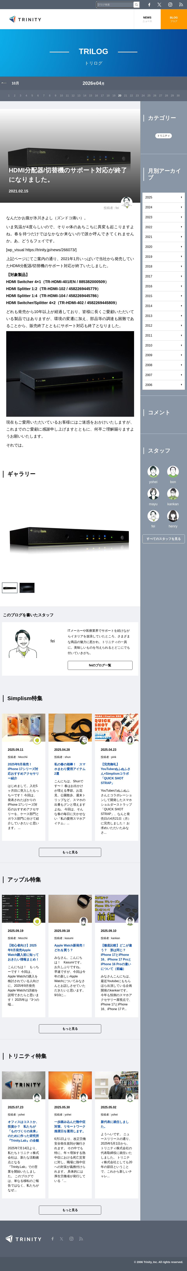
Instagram (170, 5)
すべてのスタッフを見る (164, 538)
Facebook (149, 4)
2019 (148, 256)
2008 (148, 365)
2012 (148, 325)
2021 (148, 237)
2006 (148, 385)
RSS (181, 4)
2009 (148, 355)
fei (117, 208)
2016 (148, 286)
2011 (148, 335)
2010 (148, 345)
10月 (15, 83)
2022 (148, 227)
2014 (148, 306)
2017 (148, 276)
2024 (148, 207)
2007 (148, 375)
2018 (148, 266)
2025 (148, 197)
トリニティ (163, 135)
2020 (148, 246)
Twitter (159, 5)
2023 (148, 217)
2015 (148, 296)
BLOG (174, 19)
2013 (148, 316)
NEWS (147, 19)
